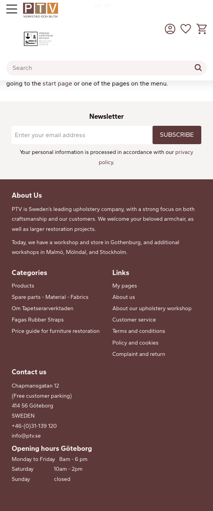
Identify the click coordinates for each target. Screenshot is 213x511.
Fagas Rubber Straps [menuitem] (38, 319)
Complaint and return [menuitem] (138, 354)
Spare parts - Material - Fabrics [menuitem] (50, 297)
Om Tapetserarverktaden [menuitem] (42, 308)
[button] (185, 28)
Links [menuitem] (120, 272)
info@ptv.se (26, 435)
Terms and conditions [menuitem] (138, 331)
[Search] (198, 68)
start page (57, 83)
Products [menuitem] (23, 285)
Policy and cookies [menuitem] (135, 342)
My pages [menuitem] (124, 285)
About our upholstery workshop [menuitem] (152, 308)
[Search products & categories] (106, 68)
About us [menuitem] (123, 297)
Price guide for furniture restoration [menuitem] (55, 331)
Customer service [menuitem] (134, 319)
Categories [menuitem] (29, 272)
